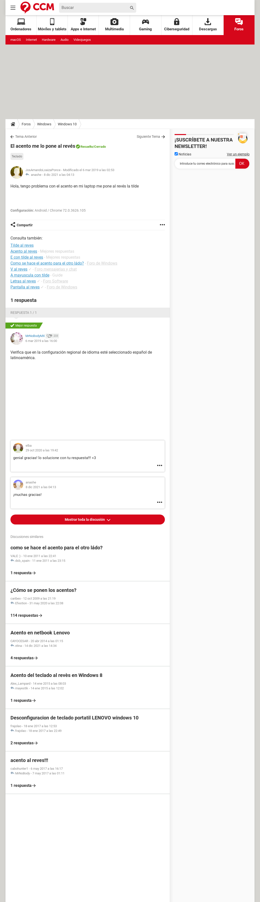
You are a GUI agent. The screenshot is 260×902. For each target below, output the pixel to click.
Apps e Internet (83, 24)
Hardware (49, 40)
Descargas (208, 24)
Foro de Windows (102, 263)
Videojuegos (82, 40)
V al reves (18, 269)
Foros (239, 24)
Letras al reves (23, 281)
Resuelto (86, 146)
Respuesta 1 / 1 (23, 313)
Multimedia (114, 24)
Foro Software (55, 281)
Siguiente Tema (148, 137)
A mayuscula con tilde (29, 275)
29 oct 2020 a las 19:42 (42, 450)
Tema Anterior (26, 137)
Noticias (183, 154)
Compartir (25, 225)
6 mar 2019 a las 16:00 (41, 341)
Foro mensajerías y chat (56, 269)
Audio (64, 40)
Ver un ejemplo (238, 154)
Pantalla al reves (25, 287)
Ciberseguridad (176, 24)
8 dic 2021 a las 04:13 (59, 175)
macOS (15, 40)
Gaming (145, 24)
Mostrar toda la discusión (85, 520)
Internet (31, 40)
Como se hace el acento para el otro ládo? (47, 263)
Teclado (17, 156)
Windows (44, 124)
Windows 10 (67, 124)
